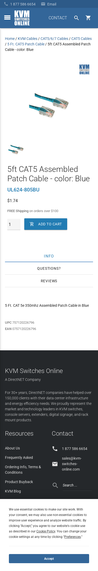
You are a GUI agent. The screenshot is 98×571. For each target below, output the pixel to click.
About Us (12, 448)
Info (49, 256)
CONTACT (58, 17)
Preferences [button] (72, 537)
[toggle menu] (7, 17)
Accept (49, 559)
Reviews (49, 281)
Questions (48, 268)
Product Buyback (19, 482)
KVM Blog (13, 491)
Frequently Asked (19, 457)
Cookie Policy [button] (45, 531)
